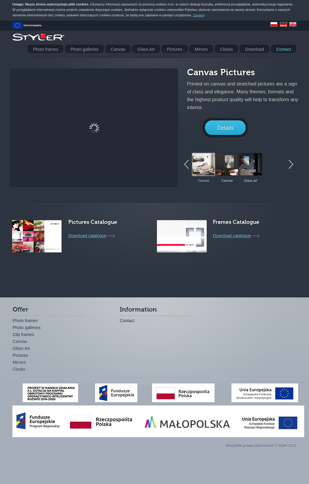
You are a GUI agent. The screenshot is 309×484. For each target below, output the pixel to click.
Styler (38, 37)
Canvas (20, 341)
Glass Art (21, 348)
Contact (127, 320)
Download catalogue (87, 235)
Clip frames (23, 334)
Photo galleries (27, 327)
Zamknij (199, 15)
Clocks (19, 369)
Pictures (20, 355)
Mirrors (19, 362)
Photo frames (25, 320)
